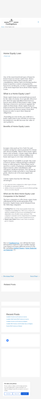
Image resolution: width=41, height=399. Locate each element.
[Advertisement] (20, 9)
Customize (8, 393)
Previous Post (7, 277)
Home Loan (7, 57)
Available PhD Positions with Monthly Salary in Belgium (19, 324)
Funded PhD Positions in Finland (14, 327)
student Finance (19, 249)
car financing (8, 251)
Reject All (17, 393)
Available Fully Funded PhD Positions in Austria (17, 320)
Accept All (25, 393)
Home (2, 28)
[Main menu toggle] (38, 22)
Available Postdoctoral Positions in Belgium (16, 322)
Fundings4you (14, 244)
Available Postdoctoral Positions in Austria (16, 318)
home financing (30, 249)
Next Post (35, 277)
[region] (16, 389)
